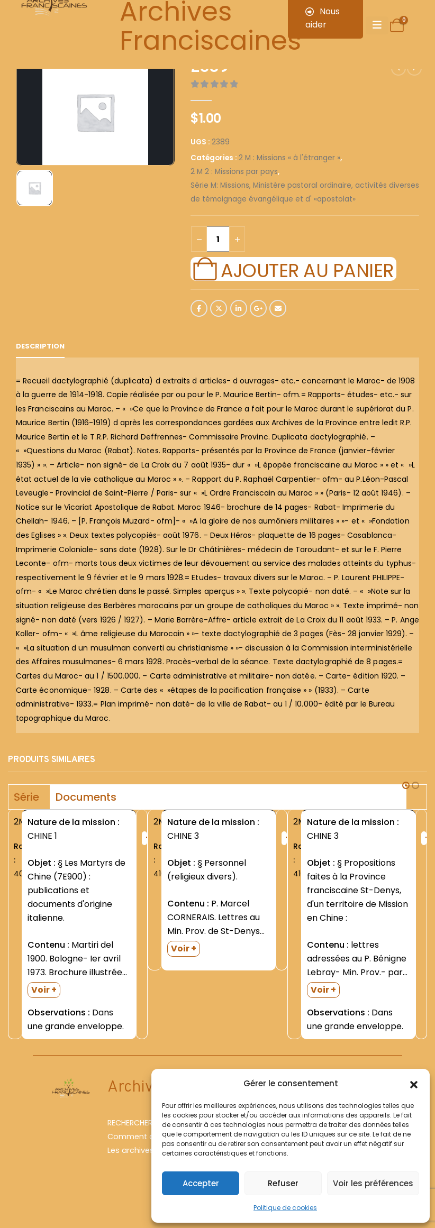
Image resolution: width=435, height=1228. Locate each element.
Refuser (283, 1183)
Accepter (201, 1183)
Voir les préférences (373, 1183)
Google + (258, 308)
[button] (414, 1083)
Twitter (218, 308)
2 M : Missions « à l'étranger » (289, 158)
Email (277, 308)
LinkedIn (238, 308)
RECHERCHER (129, 1122)
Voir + (44, 990)
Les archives (130, 1150)
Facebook (199, 308)
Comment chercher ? (148, 1136)
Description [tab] (40, 346)
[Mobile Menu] (377, 25)
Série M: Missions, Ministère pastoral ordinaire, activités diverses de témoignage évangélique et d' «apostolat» (305, 192)
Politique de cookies (285, 1207)
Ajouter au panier (307, 269)
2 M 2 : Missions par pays (234, 172)
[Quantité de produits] (218, 239)
